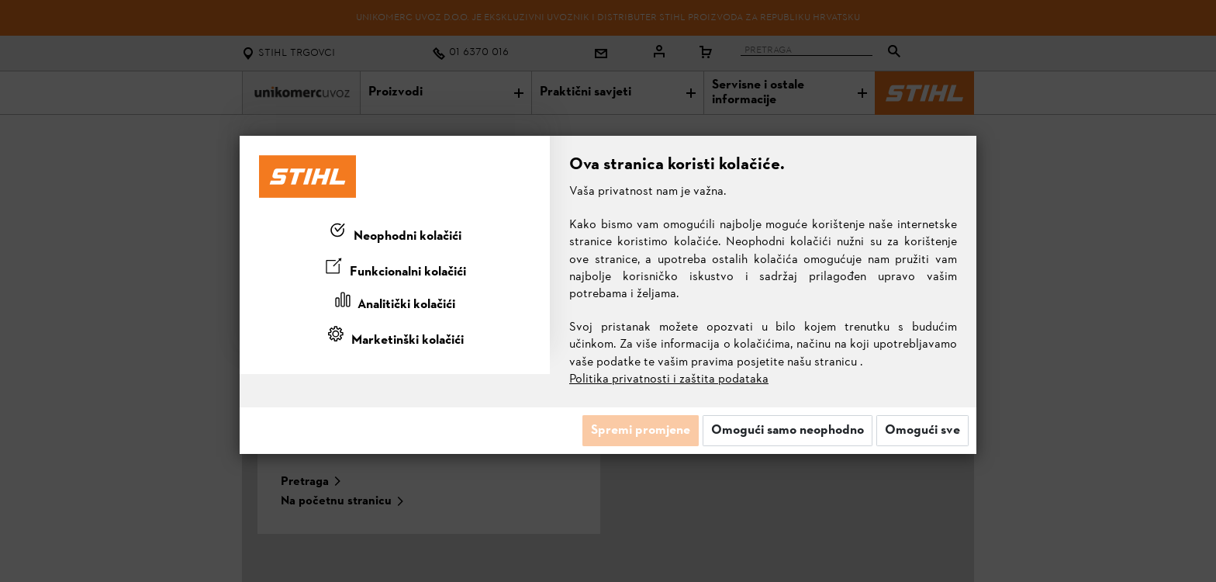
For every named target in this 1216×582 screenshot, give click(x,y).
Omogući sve (922, 430)
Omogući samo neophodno (787, 430)
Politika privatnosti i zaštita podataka (669, 379)
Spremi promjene (640, 430)
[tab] (394, 233)
